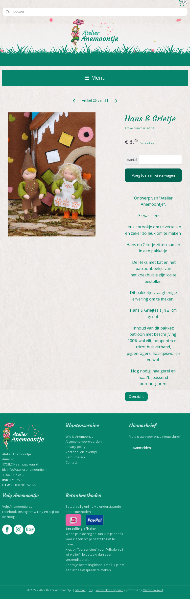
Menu (95, 77)
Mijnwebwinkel (153, 590)
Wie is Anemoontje (80, 436)
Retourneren (75, 457)
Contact (71, 462)
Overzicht (136, 396)
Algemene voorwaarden (84, 441)
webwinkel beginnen (109, 590)
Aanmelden (142, 447)
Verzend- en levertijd (81, 452)
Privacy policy (76, 446)
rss (91, 590)
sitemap (80, 590)
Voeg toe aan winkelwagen (153, 175)
